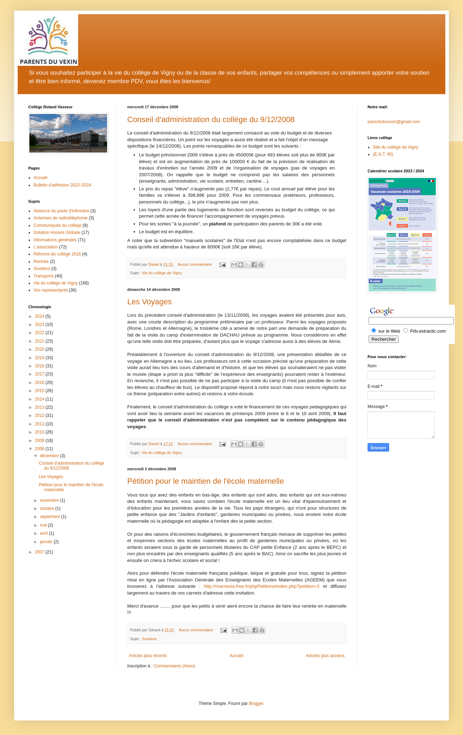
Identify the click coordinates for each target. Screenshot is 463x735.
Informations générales (55, 239)
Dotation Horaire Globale (57, 232)
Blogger (256, 703)
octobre (47, 508)
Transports (44, 276)
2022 (40, 332)
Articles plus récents (148, 655)
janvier (47, 541)
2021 (40, 341)
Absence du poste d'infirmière (61, 210)
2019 (40, 357)
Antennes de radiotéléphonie (61, 218)
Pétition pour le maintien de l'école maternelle (205, 481)
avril (44, 533)
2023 (40, 324)
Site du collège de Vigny (395, 147)
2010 (40, 432)
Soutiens (149, 639)
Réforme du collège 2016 (57, 254)
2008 (40, 448)
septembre (50, 516)
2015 (40, 390)
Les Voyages (149, 301)
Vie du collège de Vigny (162, 273)
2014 (40, 399)
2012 (40, 415)
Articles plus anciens (325, 655)
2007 (40, 552)
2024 (40, 316)
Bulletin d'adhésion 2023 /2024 (63, 185)
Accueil (237, 655)
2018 (40, 365)
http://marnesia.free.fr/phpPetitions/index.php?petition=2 (262, 586)
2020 (40, 349)
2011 (40, 423)
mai (44, 525)
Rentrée (41, 261)
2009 (40, 440)
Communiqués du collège (57, 225)
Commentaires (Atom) (174, 666)
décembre (50, 455)
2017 (40, 374)
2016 (40, 382)
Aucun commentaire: (196, 264)
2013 (40, 407)
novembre (50, 500)
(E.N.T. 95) (383, 154)
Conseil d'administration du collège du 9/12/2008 (211, 119)
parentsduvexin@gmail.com (394, 121)
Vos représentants (51, 290)
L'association (46, 247)
